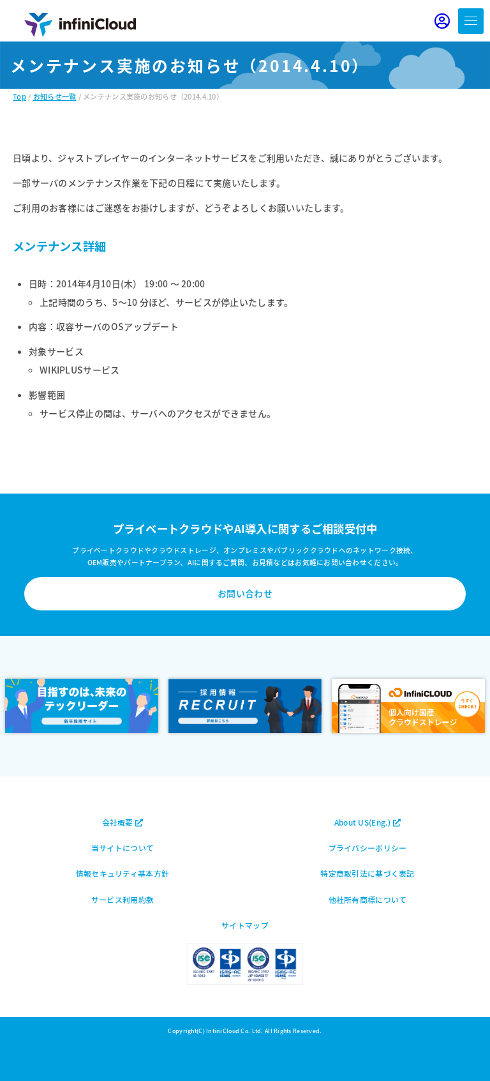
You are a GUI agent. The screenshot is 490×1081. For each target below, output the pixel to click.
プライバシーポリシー (368, 847)
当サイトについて (122, 847)
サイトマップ (245, 924)
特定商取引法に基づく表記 (367, 873)
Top (19, 96)
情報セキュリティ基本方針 (122, 873)
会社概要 (123, 822)
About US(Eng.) (367, 822)
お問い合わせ (245, 593)
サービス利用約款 (122, 899)
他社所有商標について (368, 899)
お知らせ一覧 (55, 96)
